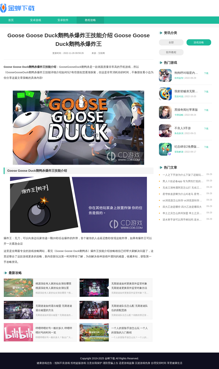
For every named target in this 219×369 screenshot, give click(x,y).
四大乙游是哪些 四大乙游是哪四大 (182, 206)
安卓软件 (62, 20)
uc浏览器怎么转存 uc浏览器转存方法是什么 (183, 200)
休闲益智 (178, 78)
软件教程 (171, 52)
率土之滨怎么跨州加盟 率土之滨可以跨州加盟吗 (183, 213)
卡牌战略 (178, 115)
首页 (11, 20)
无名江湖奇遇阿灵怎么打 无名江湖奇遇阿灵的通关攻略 (183, 187)
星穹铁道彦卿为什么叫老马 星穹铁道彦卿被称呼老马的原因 (183, 194)
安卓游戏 (35, 20)
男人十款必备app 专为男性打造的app (183, 181)
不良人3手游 (182, 128)
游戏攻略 (199, 42)
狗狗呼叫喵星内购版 (187, 72)
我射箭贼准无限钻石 (187, 91)
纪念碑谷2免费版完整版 (187, 146)
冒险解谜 (178, 152)
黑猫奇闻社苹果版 (186, 109)
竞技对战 (178, 96)
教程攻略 (90, 20)
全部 (171, 42)
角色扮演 (178, 133)
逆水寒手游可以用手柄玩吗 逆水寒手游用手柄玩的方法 (183, 219)
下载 (206, 73)
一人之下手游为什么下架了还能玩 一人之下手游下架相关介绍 (183, 174)
